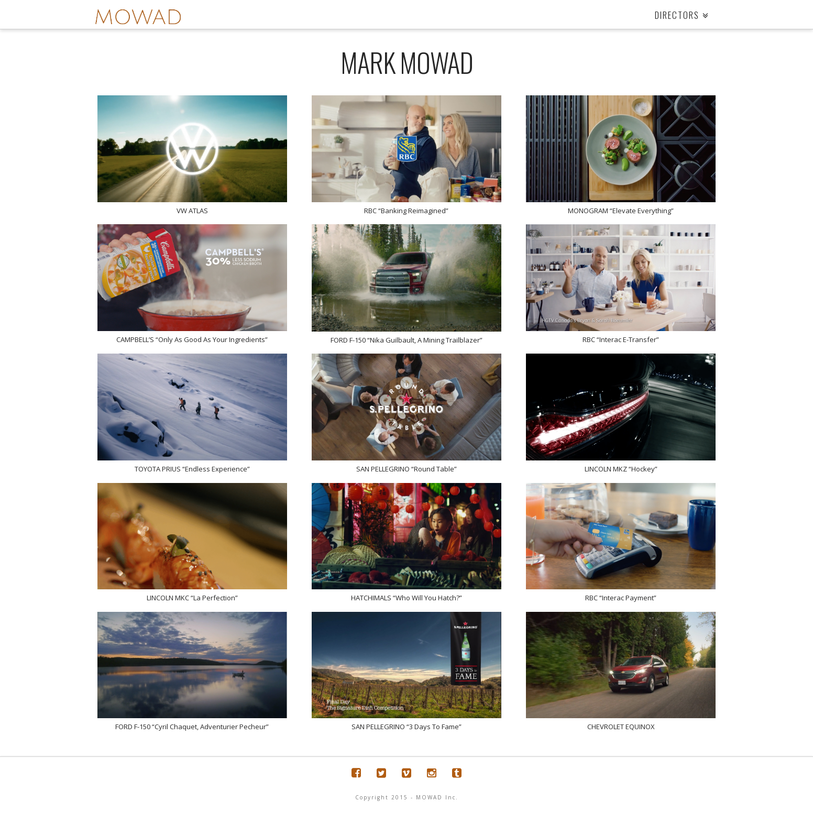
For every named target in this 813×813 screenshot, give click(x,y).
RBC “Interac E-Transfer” (621, 339)
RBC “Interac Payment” (620, 597)
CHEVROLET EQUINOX (621, 726)
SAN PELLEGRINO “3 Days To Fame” (406, 726)
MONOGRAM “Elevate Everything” (621, 210)
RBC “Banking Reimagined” (406, 210)
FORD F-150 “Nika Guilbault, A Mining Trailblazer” (406, 340)
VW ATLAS (192, 210)
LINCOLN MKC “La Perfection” (192, 597)
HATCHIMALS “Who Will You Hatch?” (406, 597)
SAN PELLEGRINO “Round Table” (406, 469)
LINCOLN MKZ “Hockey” (621, 469)
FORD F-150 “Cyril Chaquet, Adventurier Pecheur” (192, 726)
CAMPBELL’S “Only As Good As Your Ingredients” (192, 339)
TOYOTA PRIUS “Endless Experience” (192, 469)
